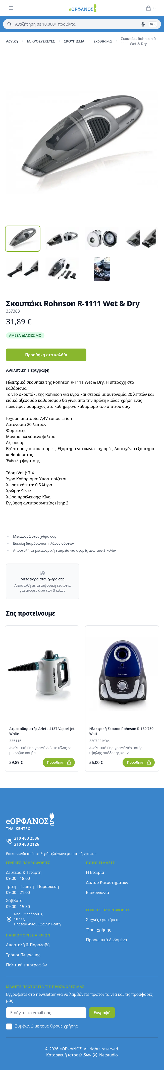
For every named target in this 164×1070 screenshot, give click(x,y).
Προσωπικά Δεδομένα (106, 940)
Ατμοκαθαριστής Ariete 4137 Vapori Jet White (42, 731)
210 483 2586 (26, 838)
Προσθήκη (59, 762)
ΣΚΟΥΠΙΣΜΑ (74, 41)
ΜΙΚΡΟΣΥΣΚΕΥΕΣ (41, 41)
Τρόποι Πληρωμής (23, 955)
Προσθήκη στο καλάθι (46, 355)
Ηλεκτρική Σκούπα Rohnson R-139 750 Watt (121, 731)
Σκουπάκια (102, 41)
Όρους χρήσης (64, 1026)
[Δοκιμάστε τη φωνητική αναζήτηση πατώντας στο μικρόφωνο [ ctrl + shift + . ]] (143, 24)
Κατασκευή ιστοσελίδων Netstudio (82, 1055)
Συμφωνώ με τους (46, 1026)
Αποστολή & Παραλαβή (28, 945)
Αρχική (12, 41)
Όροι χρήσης (98, 929)
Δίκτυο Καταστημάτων (107, 882)
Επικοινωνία (97, 892)
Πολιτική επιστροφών (26, 965)
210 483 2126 (26, 844)
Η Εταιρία (95, 872)
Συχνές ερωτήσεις (103, 919)
